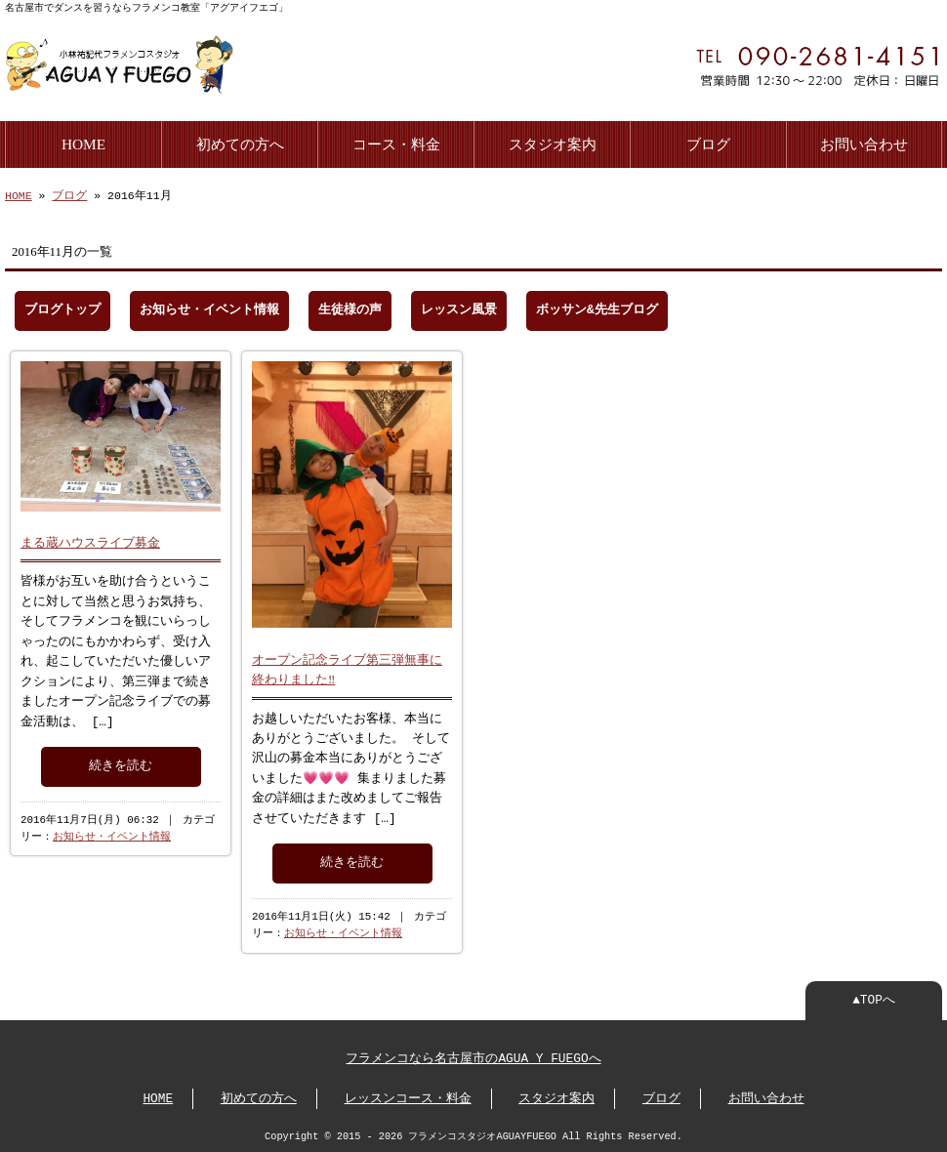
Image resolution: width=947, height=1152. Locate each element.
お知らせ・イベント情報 (209, 308)
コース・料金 (396, 142)
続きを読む (120, 762)
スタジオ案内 (553, 142)
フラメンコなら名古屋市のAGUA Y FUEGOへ (473, 1057)
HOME (83, 142)
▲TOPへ (873, 999)
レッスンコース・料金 (408, 1097)
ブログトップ (62, 308)
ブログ (708, 142)
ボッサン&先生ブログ (597, 308)
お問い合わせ (864, 142)
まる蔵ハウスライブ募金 (90, 539)
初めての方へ (240, 142)
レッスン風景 (459, 308)
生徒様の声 (350, 308)
